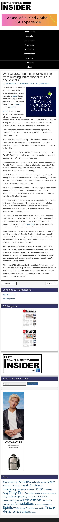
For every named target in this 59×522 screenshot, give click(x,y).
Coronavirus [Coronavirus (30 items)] (21, 489)
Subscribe (29, 63)
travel (15, 96)
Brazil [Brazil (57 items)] (5, 486)
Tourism (18, 104)
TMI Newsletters (9, 295)
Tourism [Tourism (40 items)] (22, 508)
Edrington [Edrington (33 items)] (6, 497)
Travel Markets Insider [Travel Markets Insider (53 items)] (35, 508)
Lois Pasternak (10, 83)
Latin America (29, 40)
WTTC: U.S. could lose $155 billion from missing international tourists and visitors (27, 77)
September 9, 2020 (27, 83)
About (29, 67)
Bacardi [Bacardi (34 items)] (43, 482)
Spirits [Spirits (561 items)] (8, 507)
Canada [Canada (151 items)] (24, 485)
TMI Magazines (9, 299)
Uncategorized (43, 83)
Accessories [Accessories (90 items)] (9, 482)
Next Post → (51, 284)
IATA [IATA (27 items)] (47, 497)
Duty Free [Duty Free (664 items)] (17, 493)
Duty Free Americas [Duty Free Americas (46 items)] (34, 493)
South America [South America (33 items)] (47, 504)
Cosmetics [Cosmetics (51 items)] (29, 489)
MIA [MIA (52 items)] (12, 504)
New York (30, 224)
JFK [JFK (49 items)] (20, 500)
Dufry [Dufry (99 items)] (5, 493)
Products (29, 49)
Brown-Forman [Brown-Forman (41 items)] (13, 486)
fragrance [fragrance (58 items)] (19, 497)
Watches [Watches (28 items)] (33, 512)
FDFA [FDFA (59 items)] (12, 497)
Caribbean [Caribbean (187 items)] (36, 485)
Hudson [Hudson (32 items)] (34, 497)
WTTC (12, 107)
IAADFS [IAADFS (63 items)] (41, 497)
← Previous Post (9, 284)
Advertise (29, 58)
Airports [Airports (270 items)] (24, 482)
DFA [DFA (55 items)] (46, 489)
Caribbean (29, 45)
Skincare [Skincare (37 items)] (38, 504)
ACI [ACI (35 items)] (17, 482)
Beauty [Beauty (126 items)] (50, 482)
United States (29, 32)
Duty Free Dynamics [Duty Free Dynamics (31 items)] (49, 493)
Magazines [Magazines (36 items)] (6, 504)
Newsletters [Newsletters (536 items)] (24, 504)
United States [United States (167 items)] (21, 511)
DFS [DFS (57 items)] (50, 489)
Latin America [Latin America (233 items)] (32, 500)
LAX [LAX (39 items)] (43, 500)
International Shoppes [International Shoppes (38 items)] (11, 500)
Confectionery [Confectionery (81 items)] (9, 489)
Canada (29, 36)
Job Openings (29, 54)
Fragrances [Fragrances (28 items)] (27, 497)
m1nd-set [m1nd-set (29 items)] (49, 500)
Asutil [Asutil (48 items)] (32, 482)
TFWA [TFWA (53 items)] (16, 508)
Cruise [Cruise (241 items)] (39, 489)
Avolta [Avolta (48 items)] (37, 482)
